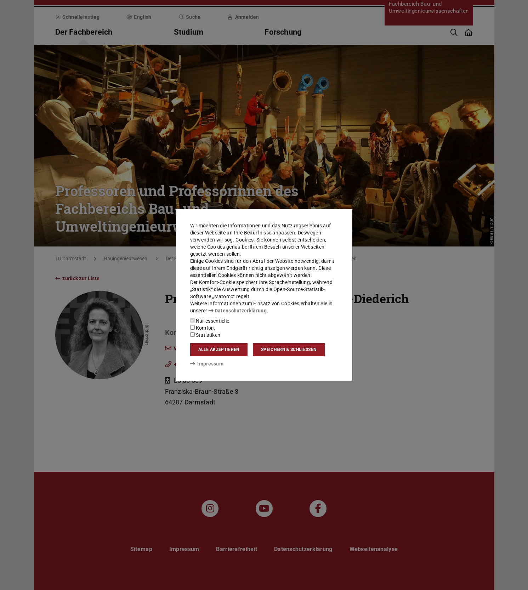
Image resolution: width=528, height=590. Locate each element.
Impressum (207, 364)
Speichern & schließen (288, 349)
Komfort (202, 328)
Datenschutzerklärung (238, 310)
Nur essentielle (209, 321)
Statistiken (205, 335)
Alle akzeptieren (218, 349)
